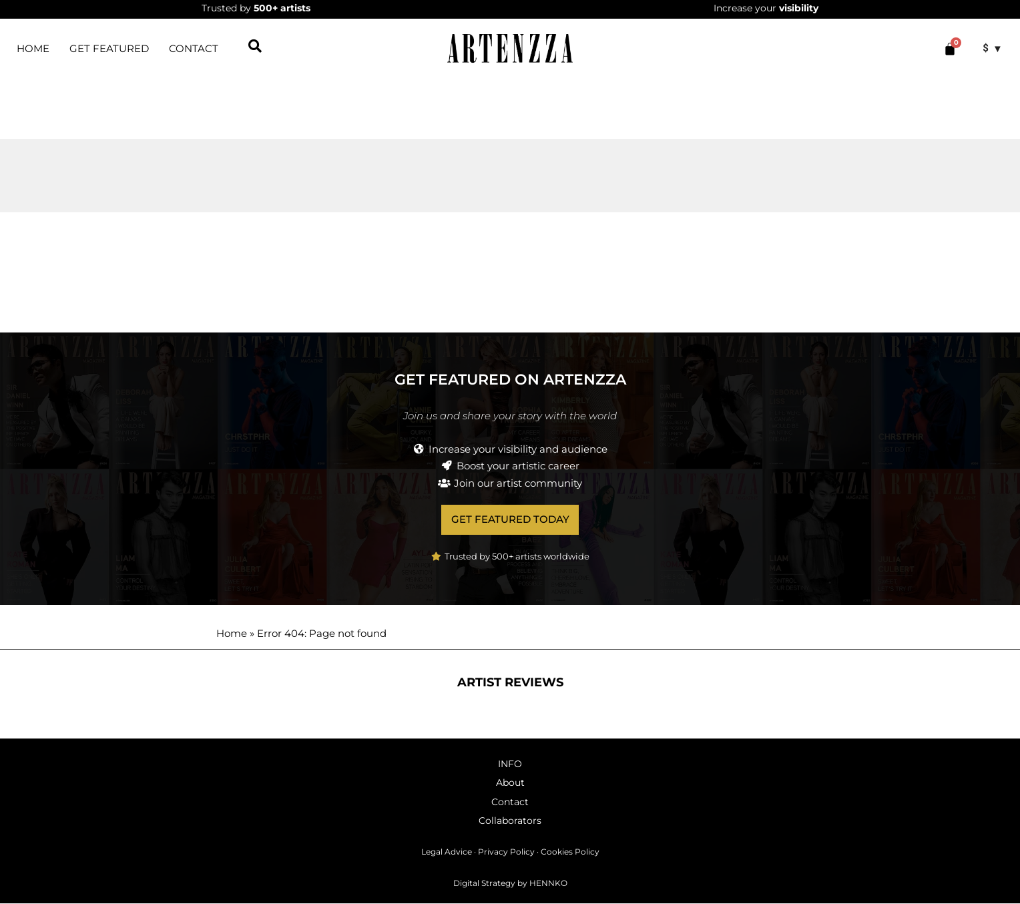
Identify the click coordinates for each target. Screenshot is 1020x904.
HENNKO (548, 883)
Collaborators (510, 821)
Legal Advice (446, 852)
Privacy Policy (506, 852)
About (510, 783)
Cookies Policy (570, 852)
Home (231, 634)
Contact (193, 48)
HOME (33, 48)
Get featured (109, 48)
